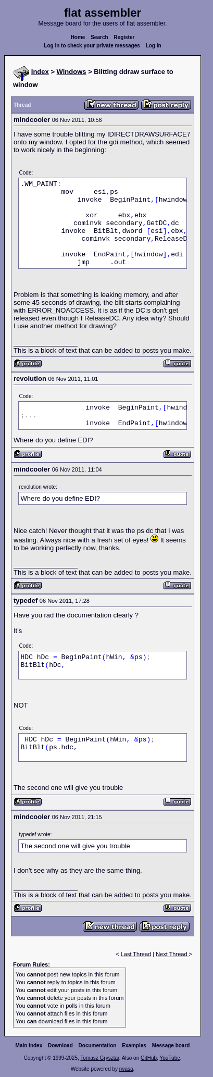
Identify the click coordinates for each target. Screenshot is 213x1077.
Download (60, 1045)
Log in (153, 45)
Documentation (98, 1045)
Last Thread (136, 954)
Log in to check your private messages (92, 45)
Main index (29, 1045)
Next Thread (172, 954)
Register (124, 37)
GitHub (149, 1058)
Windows (71, 72)
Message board (171, 1045)
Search (99, 37)
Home (78, 37)
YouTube (169, 1058)
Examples (134, 1045)
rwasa (126, 1069)
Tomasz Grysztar (99, 1058)
